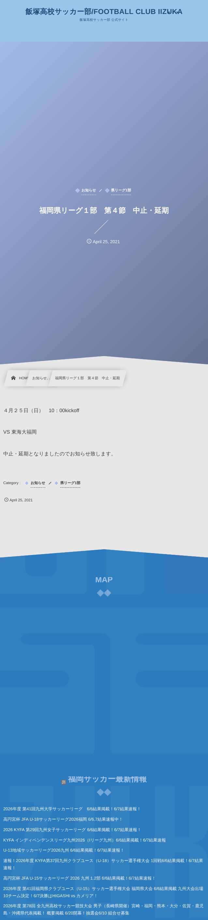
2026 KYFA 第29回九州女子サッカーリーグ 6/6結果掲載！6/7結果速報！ (72, 829)
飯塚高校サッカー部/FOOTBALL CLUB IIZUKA (104, 11)
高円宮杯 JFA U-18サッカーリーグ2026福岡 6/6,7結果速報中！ (63, 819)
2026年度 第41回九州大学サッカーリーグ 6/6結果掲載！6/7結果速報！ (72, 808)
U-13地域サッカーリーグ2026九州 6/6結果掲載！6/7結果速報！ (63, 850)
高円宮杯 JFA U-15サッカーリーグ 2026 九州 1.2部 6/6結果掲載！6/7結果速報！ (79, 878)
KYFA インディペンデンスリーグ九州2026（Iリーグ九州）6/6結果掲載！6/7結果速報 (84, 840)
